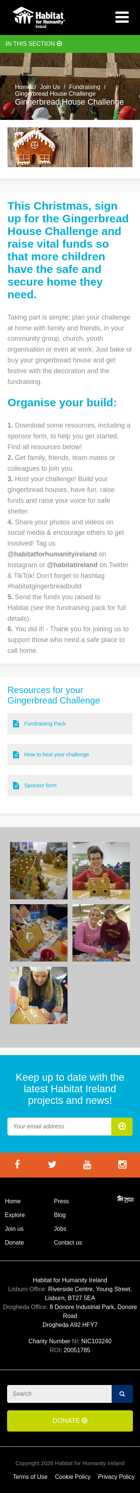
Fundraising (84, 87)
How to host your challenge (51, 755)
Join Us (50, 87)
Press (61, 1201)
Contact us (68, 1242)
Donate (14, 1242)
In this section (34, 44)
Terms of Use (30, 1477)
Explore (15, 1215)
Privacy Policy (116, 1477)
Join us (14, 1229)
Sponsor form (34, 785)
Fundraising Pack (39, 724)
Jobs (60, 1229)
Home (23, 87)
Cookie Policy (72, 1477)
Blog (60, 1215)
